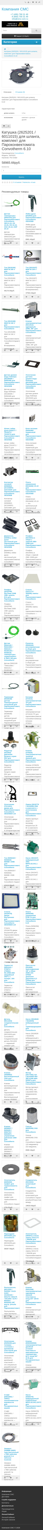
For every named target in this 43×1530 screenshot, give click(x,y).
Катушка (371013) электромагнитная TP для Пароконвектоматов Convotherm (34, 701)
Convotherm (19, 153)
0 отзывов (17, 182)
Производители (8, 1509)
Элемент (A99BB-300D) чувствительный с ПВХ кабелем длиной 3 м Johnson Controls (11, 1454)
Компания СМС (15, 9)
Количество (5, 167)
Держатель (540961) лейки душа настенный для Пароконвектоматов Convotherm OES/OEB (12, 541)
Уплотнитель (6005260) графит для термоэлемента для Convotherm (10, 1184)
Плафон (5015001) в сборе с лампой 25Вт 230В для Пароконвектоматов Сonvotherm (34, 541)
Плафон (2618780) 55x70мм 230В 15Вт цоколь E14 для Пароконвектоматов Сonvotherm (12, 595)
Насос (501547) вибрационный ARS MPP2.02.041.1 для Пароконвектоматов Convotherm (34, 863)
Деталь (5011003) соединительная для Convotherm (11, 1023)
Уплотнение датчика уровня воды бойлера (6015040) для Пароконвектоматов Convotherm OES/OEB (34, 381)
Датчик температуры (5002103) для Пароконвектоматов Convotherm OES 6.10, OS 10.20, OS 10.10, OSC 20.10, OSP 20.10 (12, 221)
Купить (21, 177)
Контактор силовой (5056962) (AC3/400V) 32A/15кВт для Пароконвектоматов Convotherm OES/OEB (12, 488)
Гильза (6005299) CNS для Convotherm (32, 1129)
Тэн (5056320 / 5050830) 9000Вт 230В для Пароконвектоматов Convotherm (12, 862)
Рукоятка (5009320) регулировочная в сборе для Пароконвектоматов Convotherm (34, 648)
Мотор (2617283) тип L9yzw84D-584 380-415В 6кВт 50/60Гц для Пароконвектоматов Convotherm (34, 1078)
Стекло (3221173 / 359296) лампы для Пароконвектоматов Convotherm (34, 594)
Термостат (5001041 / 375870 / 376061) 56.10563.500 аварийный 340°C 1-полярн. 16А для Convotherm (9, 973)
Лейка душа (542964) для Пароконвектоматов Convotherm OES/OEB (34, 217)
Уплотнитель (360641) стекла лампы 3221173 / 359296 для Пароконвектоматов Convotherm (34, 1238)
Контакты (5, 1503)
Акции (4, 1511)
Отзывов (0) (20, 92)
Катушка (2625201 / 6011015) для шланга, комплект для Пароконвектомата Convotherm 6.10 (20, 53)
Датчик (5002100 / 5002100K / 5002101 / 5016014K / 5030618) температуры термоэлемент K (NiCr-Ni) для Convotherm (10, 651)
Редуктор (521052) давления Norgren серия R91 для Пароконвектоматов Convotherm (12, 756)
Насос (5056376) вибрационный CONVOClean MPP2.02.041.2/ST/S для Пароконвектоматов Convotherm (34, 1401)
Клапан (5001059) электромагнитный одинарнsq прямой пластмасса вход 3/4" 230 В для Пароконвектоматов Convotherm (34, 1295)
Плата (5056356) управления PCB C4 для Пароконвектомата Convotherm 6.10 (34, 917)
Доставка (5, 1497)
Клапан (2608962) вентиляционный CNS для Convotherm (11, 1076)
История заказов (8, 1520)
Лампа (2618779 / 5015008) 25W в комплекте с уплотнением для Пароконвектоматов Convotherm (34, 810)
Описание (7, 92)
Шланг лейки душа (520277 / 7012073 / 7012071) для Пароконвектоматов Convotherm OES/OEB (12, 434)
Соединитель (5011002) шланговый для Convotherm (31, 1184)
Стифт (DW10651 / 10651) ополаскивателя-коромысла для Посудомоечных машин (11, 1401)
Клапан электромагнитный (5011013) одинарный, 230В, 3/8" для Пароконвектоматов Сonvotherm (34, 326)
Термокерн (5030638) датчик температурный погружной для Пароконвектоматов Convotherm (12, 702)
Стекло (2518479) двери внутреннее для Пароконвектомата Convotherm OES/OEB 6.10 (12, 918)
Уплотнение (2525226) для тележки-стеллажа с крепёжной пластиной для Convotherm (10, 1346)
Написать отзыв (29, 182)
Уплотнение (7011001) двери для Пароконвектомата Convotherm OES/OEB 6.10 (12, 809)
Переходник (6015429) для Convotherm (10, 1236)
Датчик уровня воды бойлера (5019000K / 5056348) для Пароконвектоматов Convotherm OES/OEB (12, 380)
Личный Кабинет (8, 1517)
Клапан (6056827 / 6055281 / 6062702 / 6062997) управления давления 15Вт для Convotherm (10, 1133)
